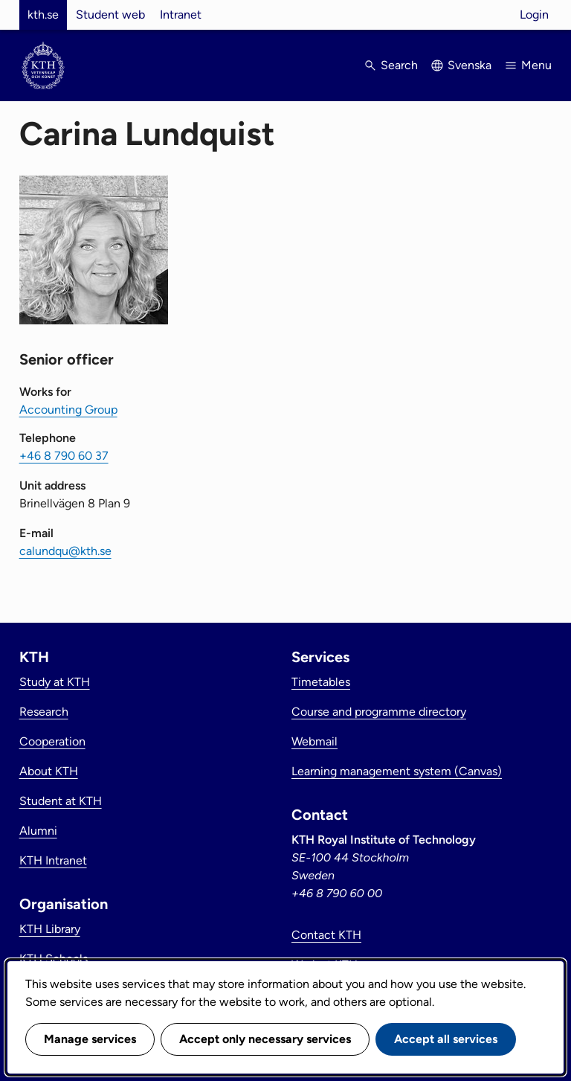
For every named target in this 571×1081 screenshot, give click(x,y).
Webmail (314, 741)
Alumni (38, 831)
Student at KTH (60, 801)
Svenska (469, 65)
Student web (110, 14)
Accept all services (445, 1039)
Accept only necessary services (265, 1039)
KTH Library (49, 929)
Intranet (180, 14)
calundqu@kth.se (65, 551)
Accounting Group (68, 409)
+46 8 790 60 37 (64, 456)
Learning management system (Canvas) (396, 771)
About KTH (48, 771)
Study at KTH (54, 682)
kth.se (43, 14)
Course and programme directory (378, 712)
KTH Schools (53, 959)
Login (534, 14)
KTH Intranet (53, 860)
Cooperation (52, 741)
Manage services (90, 1039)
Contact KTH (326, 935)
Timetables (320, 682)
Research (43, 712)
